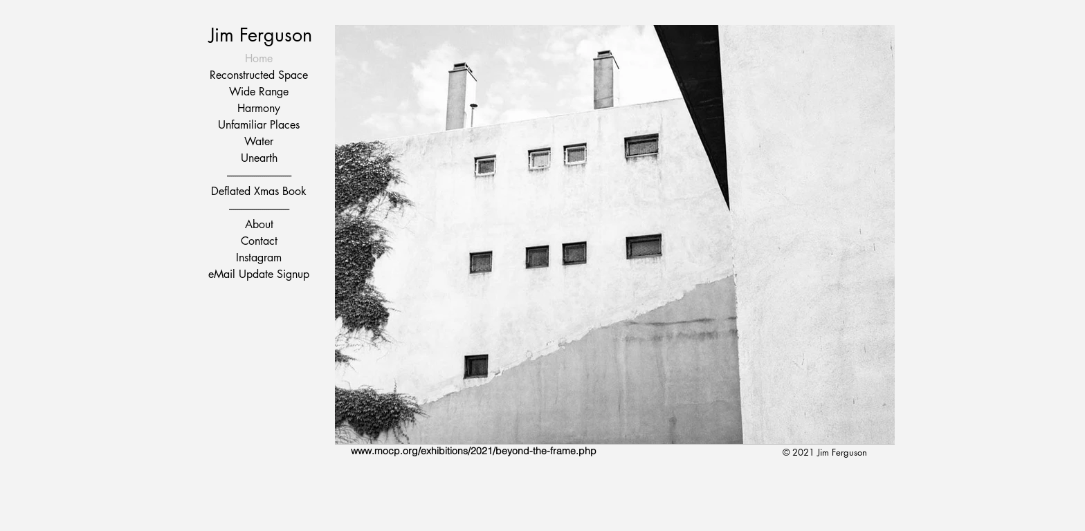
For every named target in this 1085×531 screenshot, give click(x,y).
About (259, 224)
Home (259, 58)
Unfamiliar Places (259, 125)
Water (258, 141)
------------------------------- (259, 174)
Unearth (259, 158)
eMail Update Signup (258, 274)
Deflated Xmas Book (259, 191)
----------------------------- (259, 208)
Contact (259, 241)
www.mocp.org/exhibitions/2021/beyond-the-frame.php (473, 451)
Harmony (258, 108)
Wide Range (259, 91)
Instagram (259, 257)
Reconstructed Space (259, 75)
